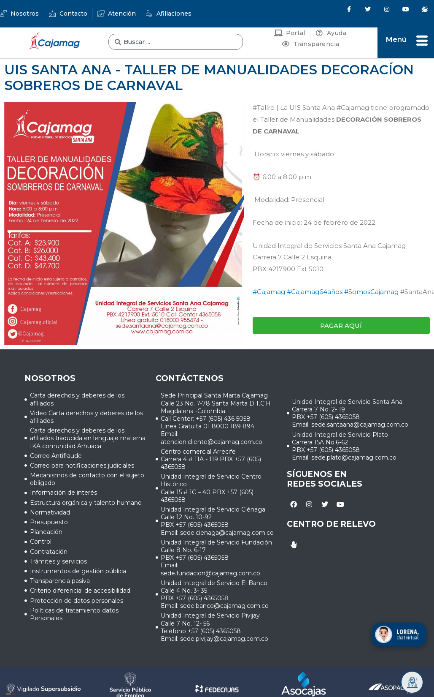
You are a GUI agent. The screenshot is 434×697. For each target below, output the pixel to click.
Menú (396, 39)
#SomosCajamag (371, 292)
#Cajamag (269, 292)
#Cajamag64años (314, 292)
